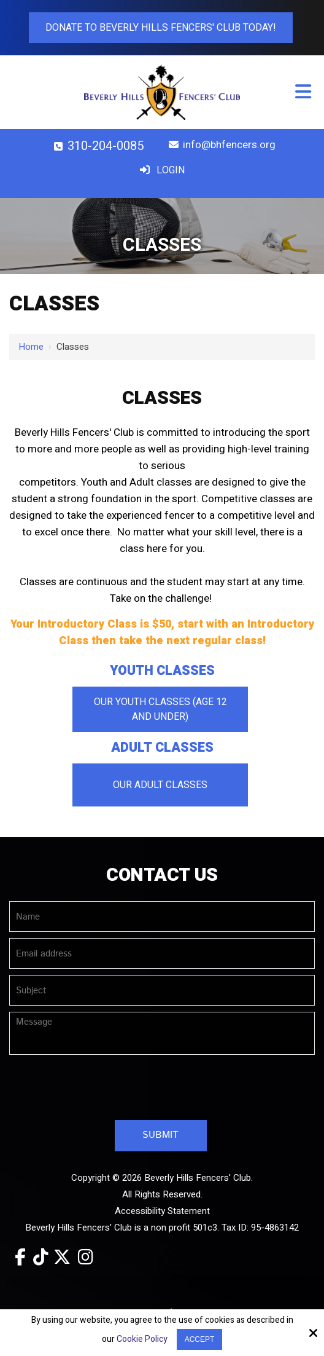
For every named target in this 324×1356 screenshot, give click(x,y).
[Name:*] (162, 916)
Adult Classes (162, 747)
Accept (200, 1339)
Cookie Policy (142, 1339)
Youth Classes (162, 670)
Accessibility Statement (162, 1211)
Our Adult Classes (160, 785)
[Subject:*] (162, 990)
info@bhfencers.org (220, 144)
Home (31, 346)
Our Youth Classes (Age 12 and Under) (160, 709)
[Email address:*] (162, 953)
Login (160, 170)
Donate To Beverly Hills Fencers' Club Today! (160, 27)
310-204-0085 (96, 146)
